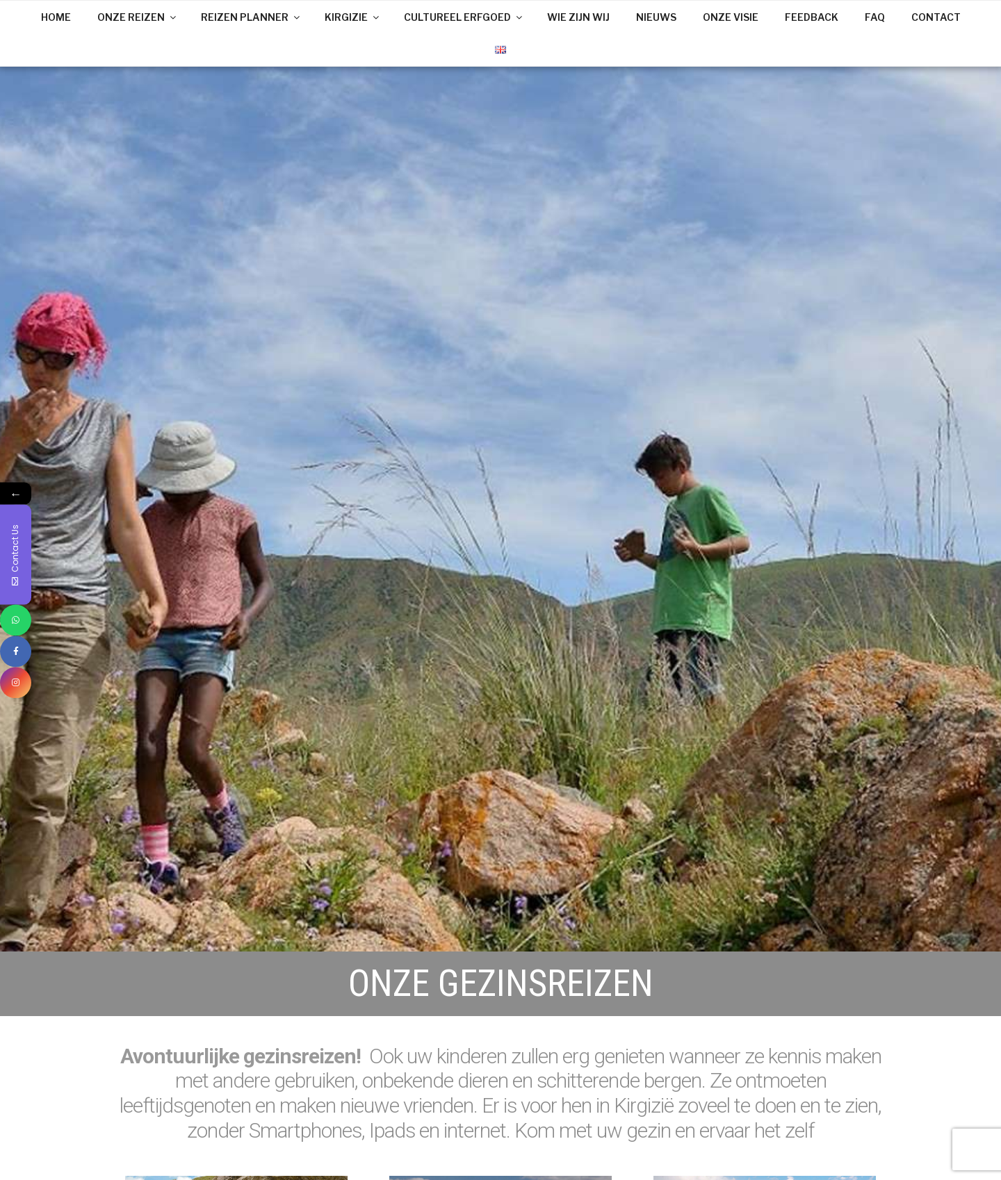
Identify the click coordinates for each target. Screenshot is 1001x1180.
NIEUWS (656, 17)
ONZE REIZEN (137, 17)
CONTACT (936, 17)
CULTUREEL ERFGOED (464, 17)
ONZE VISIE (730, 17)
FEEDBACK (811, 17)
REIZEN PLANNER (251, 17)
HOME (56, 17)
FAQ (875, 17)
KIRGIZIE (353, 17)
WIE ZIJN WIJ (578, 17)
